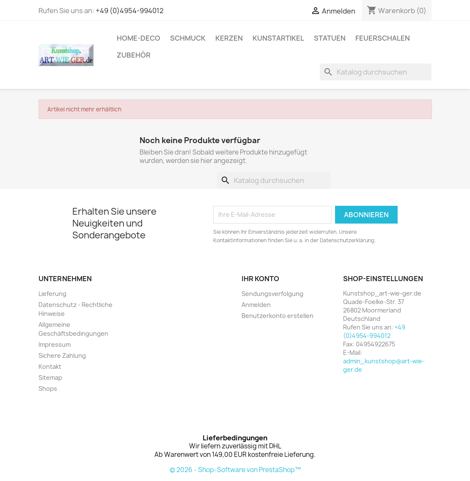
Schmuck (188, 38)
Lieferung (52, 294)
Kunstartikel (278, 38)
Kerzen (229, 38)
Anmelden (256, 305)
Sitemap (50, 377)
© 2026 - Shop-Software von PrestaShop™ (235, 469)
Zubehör (134, 55)
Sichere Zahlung (62, 355)
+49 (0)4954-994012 (130, 10)
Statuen (330, 38)
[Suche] (376, 72)
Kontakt (49, 366)
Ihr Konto (260, 278)
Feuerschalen (382, 38)
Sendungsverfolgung (272, 294)
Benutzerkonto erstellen (277, 316)
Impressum (54, 344)
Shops (47, 388)
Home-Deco (138, 38)
